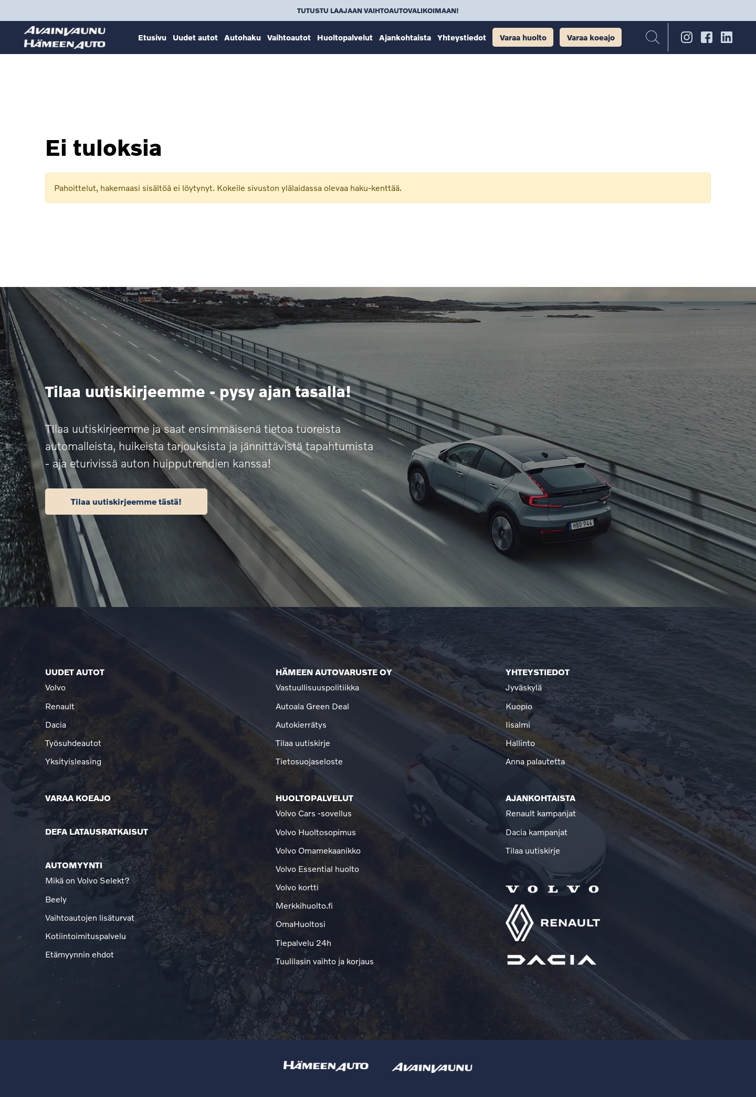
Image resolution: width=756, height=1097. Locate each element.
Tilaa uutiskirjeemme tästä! (126, 501)
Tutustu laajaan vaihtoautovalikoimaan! (378, 10)
